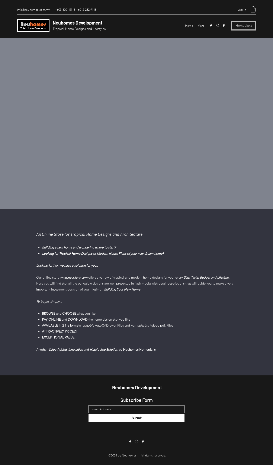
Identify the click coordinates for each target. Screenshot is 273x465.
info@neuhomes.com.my (33, 10)
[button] (253, 9)
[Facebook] (211, 25)
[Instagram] (217, 25)
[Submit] (136, 418)
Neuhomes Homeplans (139, 349)
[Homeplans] (243, 26)
